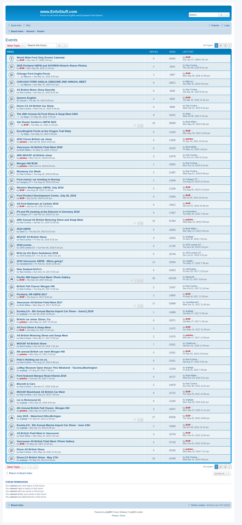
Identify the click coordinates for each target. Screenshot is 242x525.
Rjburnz (27, 76)
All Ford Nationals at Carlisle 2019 (37, 203)
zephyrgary (191, 269)
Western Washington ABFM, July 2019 (40, 187)
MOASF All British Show (32, 236)
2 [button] (220, 45)
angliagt (189, 236)
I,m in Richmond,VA (29, 400)
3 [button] (225, 45)
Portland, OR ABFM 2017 (32, 294)
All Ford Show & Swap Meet (34, 327)
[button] (230, 45)
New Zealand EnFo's (29, 269)
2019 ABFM (24, 228)
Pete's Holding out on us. (32, 359)
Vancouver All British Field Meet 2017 (39, 302)
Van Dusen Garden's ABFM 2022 (36, 122)
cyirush (23, 100)
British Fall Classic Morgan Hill (36, 286)
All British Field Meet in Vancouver (38, 433)
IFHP (22, 60)
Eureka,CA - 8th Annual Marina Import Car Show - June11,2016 (55, 311)
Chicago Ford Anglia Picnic (33, 73)
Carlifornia (190, 343)
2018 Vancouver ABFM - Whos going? (40, 261)
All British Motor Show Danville (36, 89)
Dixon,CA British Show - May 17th (37, 457)
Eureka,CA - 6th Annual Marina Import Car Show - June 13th (53, 425)
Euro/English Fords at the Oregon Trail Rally (44, 131)
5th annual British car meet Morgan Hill (41, 351)
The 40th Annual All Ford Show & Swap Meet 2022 (47, 114)
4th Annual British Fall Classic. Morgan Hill (43, 408)
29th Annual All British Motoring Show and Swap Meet (50, 219)
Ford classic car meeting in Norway (38, 179)
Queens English (26, 97)
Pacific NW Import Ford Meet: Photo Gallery (43, 277)
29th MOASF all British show (34, 155)
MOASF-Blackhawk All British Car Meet (41, 391)
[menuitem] (26, 25)
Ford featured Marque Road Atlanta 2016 (41, 375)
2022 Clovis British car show (34, 139)
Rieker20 (190, 277)
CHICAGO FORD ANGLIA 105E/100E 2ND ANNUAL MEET (51, 81)
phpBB (108, 512)
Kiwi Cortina (191, 65)
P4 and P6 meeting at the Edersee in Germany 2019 (48, 211)
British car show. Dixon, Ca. (34, 319)
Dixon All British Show (30, 449)
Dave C (23, 231)
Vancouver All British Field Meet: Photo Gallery (45, 441)
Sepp (26, 117)
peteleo (23, 142)
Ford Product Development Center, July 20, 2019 (46, 195)
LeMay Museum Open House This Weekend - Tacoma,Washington (57, 367)
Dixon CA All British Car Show (35, 105)
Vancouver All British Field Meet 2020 (39, 147)
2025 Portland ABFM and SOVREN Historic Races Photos (52, 65)
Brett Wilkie (191, 122)
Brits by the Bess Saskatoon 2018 (37, 253)
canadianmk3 (26, 264)
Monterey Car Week (29, 171)
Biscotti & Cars (26, 383)
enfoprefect (191, 211)
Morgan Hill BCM (27, 163)
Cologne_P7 (26, 182)
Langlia (189, 261)
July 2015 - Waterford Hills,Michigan (39, 416)
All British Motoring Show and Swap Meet (42, 335)
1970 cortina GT (27, 247)
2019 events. (24, 245)
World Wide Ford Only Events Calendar (41, 57)
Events (11, 40)
